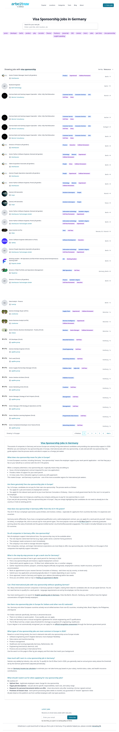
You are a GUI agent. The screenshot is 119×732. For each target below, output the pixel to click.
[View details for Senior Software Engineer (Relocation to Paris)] (5, 241)
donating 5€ (96, 726)
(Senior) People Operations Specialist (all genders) (24, 173)
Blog (75, 5)
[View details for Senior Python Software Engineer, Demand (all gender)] (5, 156)
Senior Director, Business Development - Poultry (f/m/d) (26, 330)
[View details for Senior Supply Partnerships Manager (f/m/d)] (5, 369)
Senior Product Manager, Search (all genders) (23, 75)
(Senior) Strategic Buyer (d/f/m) (18, 311)
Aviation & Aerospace (69, 192)
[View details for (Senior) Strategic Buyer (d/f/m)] (5, 312)
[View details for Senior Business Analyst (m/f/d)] (5, 322)
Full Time (70, 230)
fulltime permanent (84, 75)
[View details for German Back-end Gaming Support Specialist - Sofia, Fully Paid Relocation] (5, 96)
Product (65, 75)
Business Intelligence (69, 321)
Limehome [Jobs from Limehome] (14, 314)
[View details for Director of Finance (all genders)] (5, 146)
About (82, 5)
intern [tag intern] (85, 33)
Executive (72, 145)
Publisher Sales (67, 368)
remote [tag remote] (78, 33)
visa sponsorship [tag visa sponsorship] (109, 33)
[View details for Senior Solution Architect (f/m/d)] (5, 379)
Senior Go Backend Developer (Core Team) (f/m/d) (24, 425)
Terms (70, 721)
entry (71, 97)
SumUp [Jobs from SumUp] (13, 304)
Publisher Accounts (68, 378)
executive (80, 240)
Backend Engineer (14, 85)
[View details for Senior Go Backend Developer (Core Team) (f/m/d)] (5, 426)
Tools (69, 5)
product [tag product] (28, 33)
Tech (64, 230)
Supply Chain (66, 311)
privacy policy (62, 721)
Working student (71, 259)
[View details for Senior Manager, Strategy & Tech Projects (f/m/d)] (5, 398)
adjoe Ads (76, 368)
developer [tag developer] (13, 33)
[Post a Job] (108, 5)
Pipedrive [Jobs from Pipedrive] (14, 273)
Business (65, 330)
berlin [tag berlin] (21, 33)
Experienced (73, 75)
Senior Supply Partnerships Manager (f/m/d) (22, 368)
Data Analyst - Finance (16, 301)
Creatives (65, 387)
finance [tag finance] (49, 33)
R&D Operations (67, 270)
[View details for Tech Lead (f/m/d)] (5, 360)
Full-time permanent (68, 214)
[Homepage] (20, 3)
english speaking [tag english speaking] (59, 36)
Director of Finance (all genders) (19, 144)
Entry (70, 164)
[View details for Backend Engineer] (5, 86)
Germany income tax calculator (24, 668)
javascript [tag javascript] (65, 33)
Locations (52, 5)
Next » (109, 433)
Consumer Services (80, 94)
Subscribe (72, 717)
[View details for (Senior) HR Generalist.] (5, 194)
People (65, 164)
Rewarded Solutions (68, 340)
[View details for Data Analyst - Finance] (5, 303)
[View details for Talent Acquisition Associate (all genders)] (5, 165)
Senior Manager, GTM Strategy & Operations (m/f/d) (25, 406)
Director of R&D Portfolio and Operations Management (26, 270)
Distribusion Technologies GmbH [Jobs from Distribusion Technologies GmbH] (21, 214)
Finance (65, 145)
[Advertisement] (59, 54)
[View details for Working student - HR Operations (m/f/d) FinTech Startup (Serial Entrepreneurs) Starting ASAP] (5, 261)
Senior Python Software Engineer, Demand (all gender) (26, 154)
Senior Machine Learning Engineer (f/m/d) (22, 415)
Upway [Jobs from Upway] (13, 242)
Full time (65, 97)
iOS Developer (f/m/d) (15, 339)
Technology (66, 154)
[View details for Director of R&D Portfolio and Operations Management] (5, 271)
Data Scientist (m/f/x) (15, 230)
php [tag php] (34, 33)
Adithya (21, 6)
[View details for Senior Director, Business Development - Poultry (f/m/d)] (5, 331)
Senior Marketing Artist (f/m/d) (18, 387)
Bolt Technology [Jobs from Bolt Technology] (16, 88)
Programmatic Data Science (70, 416)
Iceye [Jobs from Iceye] (13, 195)
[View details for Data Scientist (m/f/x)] (5, 232)
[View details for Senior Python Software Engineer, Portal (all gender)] (5, 184)
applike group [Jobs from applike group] (15, 342)
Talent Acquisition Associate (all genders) (21, 163)
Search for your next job (32, 24)
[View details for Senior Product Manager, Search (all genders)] (5, 77)
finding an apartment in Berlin (47, 578)
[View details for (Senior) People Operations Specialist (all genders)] (5, 175)
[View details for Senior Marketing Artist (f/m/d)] (5, 388)
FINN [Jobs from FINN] (13, 233)
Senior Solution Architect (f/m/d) (19, 377)
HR (63, 259)
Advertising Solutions (69, 359)
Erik (89, 94)
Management (66, 397)
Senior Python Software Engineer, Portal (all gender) (25, 182)
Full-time (79, 340)
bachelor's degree (84, 211)
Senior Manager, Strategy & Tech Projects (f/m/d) (24, 396)
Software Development (69, 240)
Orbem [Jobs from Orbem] (13, 333)
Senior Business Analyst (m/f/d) (18, 320)
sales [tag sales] (91, 33)
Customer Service (68, 94)
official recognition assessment (66, 624)
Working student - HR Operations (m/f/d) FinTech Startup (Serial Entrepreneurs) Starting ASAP (33, 259)
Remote (74, 154)
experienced (80, 214)
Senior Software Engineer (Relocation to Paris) (23, 239)
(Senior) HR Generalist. (16, 192)
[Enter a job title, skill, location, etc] (60, 27)
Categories (61, 5)
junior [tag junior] (6, 33)
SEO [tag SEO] (72, 33)
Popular (43, 5)
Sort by (100, 69)
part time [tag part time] (99, 33)
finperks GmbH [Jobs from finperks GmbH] (16, 263)
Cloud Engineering (68, 349)
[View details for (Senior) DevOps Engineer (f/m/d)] (5, 350)
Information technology (69, 211)
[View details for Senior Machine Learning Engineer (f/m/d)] (5, 417)
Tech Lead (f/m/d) (14, 358)
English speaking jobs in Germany (47, 595)
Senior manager (74, 330)
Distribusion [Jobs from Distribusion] (15, 78)
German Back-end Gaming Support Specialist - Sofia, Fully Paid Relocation (32, 94)
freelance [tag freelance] (57, 33)
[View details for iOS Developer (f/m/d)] (5, 341)
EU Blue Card (84, 521)
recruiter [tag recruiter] (41, 33)
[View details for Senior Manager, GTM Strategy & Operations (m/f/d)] (5, 407)
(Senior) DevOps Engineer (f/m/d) (19, 349)
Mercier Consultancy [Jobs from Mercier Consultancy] (17, 97)
